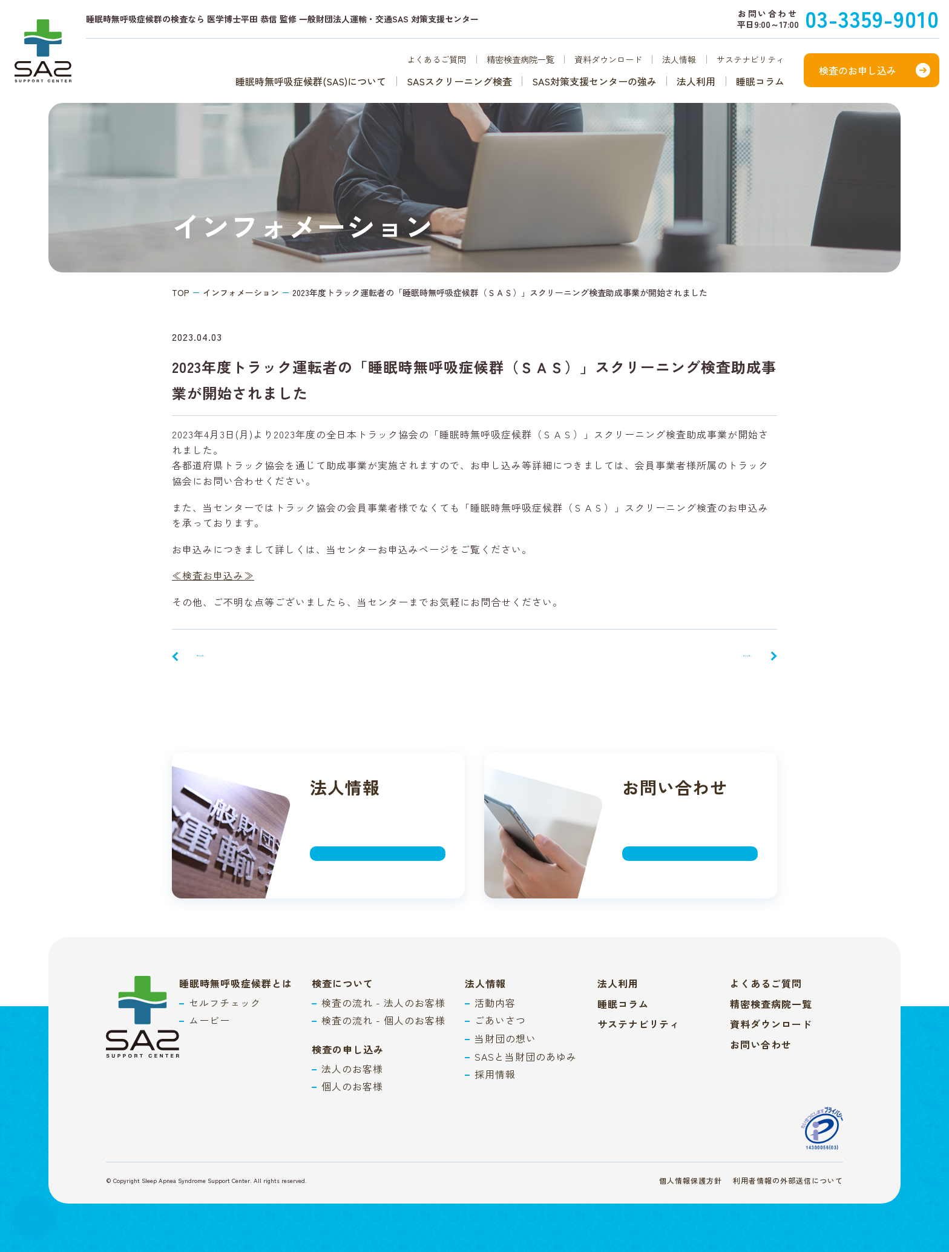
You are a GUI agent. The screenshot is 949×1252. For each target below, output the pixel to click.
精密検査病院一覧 (520, 59)
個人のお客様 (352, 1086)
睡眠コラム (760, 81)
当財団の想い (505, 1038)
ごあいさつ (500, 1020)
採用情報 (495, 1074)
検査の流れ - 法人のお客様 (383, 1002)
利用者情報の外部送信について (788, 1180)
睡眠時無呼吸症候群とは (235, 983)
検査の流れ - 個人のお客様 (383, 1020)
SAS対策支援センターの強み (594, 81)
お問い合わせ (761, 1044)
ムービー (209, 1020)
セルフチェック (225, 1002)
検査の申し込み (348, 1049)
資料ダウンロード (608, 59)
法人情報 (679, 59)
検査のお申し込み (857, 70)
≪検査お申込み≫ (213, 575)
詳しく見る (351, 852)
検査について (342, 983)
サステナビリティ (750, 59)
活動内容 (495, 1002)
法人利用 (696, 81)
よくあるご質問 (436, 59)
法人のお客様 (352, 1068)
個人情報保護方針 (690, 1180)
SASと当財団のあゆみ (526, 1056)
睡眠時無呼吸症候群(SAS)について (310, 81)
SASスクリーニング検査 (459, 81)
